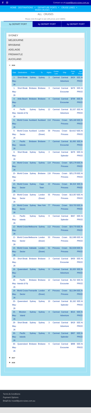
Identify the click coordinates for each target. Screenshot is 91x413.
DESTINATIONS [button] (27, 7)
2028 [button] (11, 362)
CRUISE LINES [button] (69, 7)
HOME (13, 7)
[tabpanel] (45, 201)
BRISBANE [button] (14, 45)
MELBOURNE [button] (15, 40)
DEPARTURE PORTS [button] (49, 7)
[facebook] (3, 3)
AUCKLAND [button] (14, 59)
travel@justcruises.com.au (77, 2)
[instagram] (7, 3)
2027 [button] (11, 358)
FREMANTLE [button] (15, 54)
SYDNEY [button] (13, 35)
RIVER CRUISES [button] (43, 10)
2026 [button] (11, 65)
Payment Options (10, 397)
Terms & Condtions (11, 394)
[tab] (18, 24)
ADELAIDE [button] (14, 49)
